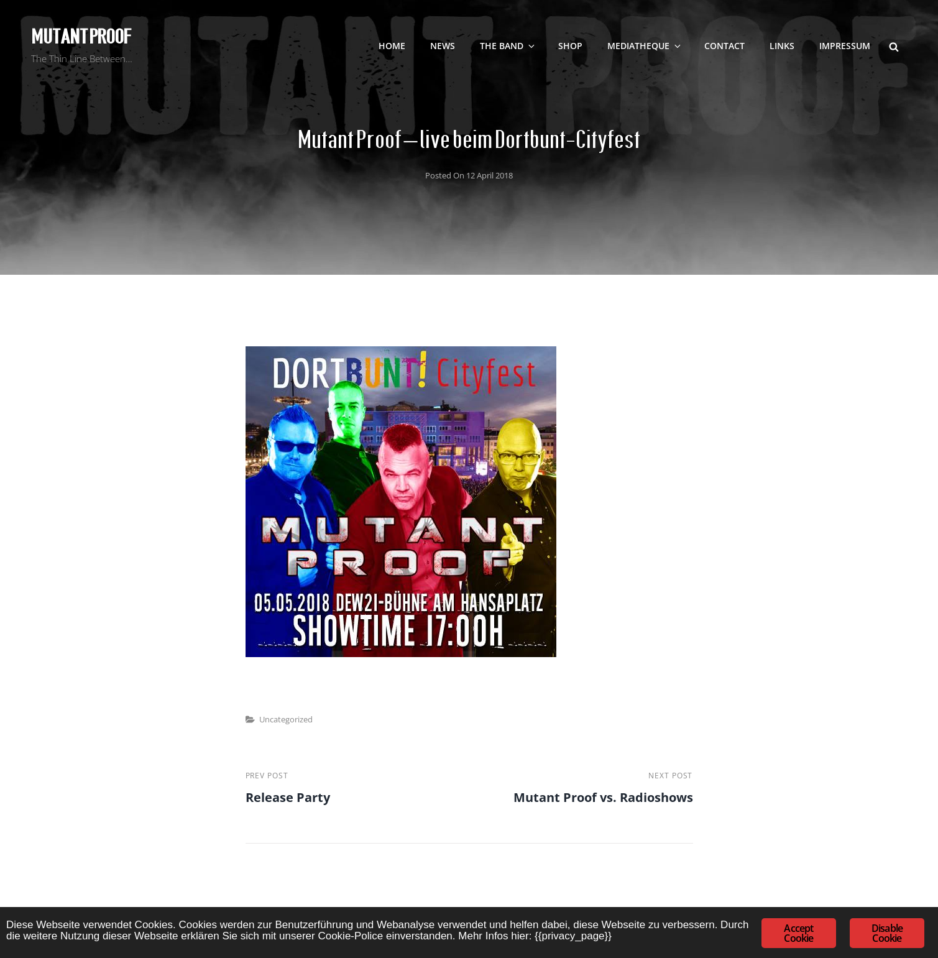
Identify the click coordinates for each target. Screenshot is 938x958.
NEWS (442, 46)
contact (724, 46)
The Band (508, 46)
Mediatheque (645, 46)
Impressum (844, 46)
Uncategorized (286, 719)
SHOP (570, 46)
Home (392, 46)
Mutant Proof (81, 36)
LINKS (782, 46)
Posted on (469, 175)
